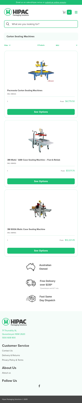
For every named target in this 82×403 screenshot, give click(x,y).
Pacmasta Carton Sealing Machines (24, 90)
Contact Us (7, 350)
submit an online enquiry (55, 2)
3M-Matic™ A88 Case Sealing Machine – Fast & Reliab (33, 159)
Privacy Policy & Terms (12, 359)
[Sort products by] (66, 45)
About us (6, 372)
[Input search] (41, 24)
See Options (41, 112)
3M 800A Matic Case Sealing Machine (26, 229)
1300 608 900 (9, 337)
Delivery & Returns (11, 355)
